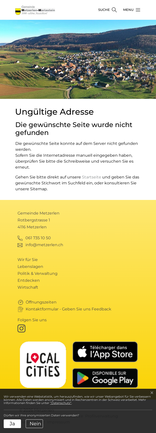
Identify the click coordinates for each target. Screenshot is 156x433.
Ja (12, 424)
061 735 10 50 (38, 238)
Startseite (91, 177)
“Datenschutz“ (61, 403)
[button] (130, 9)
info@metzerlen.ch (44, 244)
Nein (35, 424)
